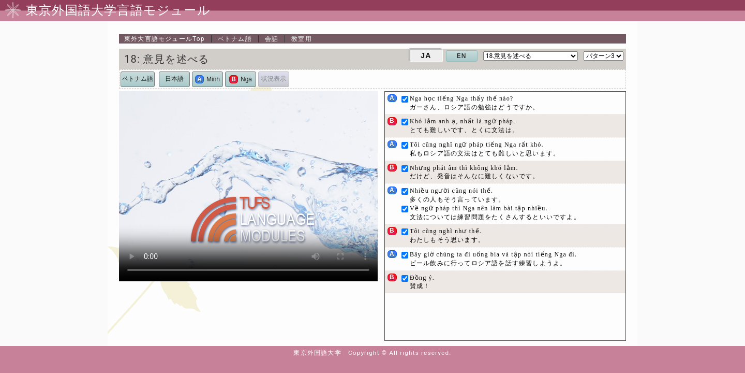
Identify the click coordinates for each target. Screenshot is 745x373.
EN (462, 56)
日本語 (174, 78)
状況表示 (273, 78)
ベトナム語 (235, 38)
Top (164, 38)
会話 (271, 38)
